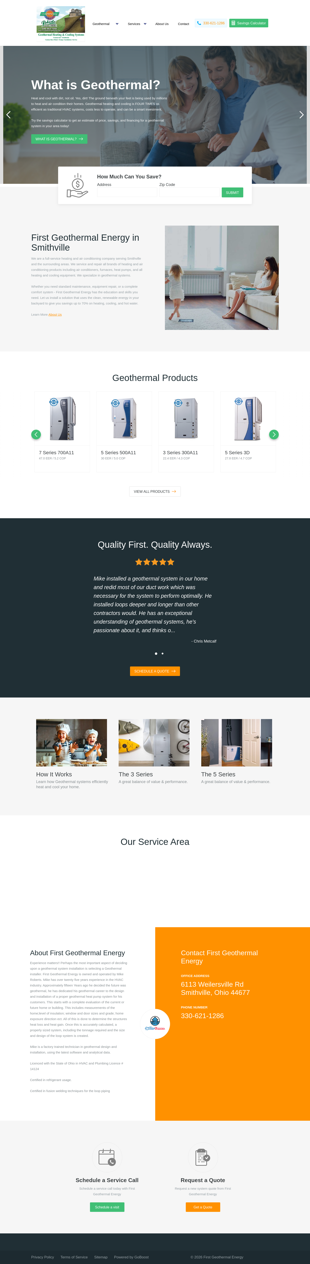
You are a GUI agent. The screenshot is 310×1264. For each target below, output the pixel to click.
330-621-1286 (202, 1016)
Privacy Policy (42, 1257)
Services (134, 24)
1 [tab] (156, 653)
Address (104, 185)
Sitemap (100, 1257)
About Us (162, 24)
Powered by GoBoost (131, 1257)
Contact (183, 24)
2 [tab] (162, 653)
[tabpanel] (155, 115)
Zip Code (167, 185)
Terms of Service (74, 1257)
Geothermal (101, 24)
